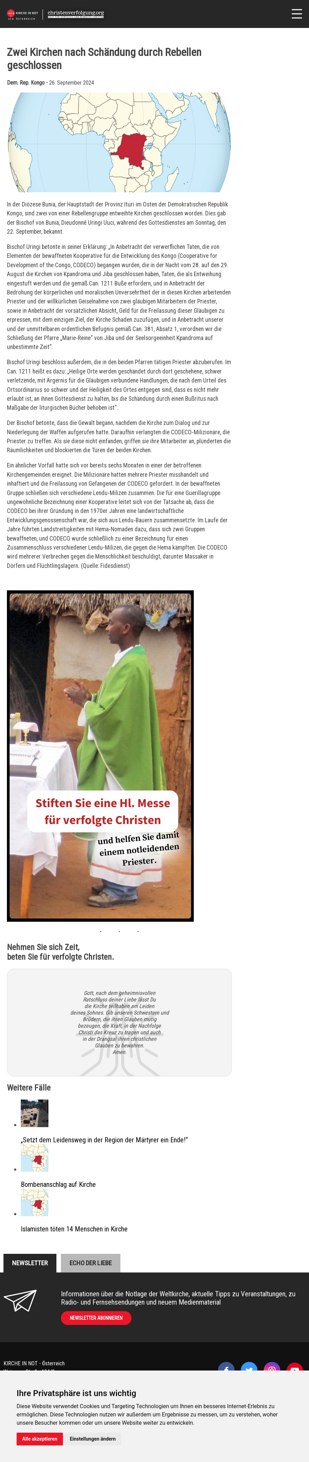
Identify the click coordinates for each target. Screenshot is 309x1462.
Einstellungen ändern (93, 1439)
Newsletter (30, 1263)
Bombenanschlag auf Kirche (58, 1184)
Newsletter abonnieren (96, 1318)
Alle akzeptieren (39, 1439)
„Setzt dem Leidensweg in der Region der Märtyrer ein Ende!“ (104, 1140)
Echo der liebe (91, 1263)
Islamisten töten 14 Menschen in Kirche (74, 1229)
